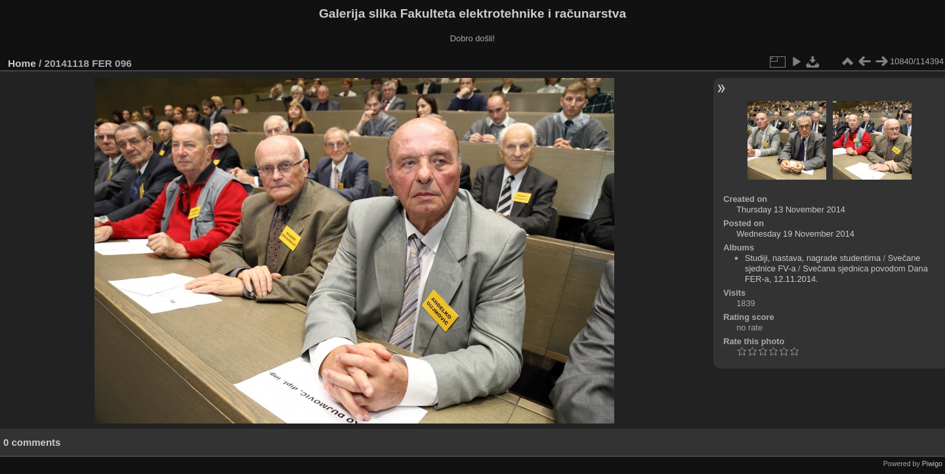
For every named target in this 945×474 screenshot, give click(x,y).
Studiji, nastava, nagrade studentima (813, 258)
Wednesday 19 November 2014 (795, 234)
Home (22, 63)
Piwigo (932, 463)
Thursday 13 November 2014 (790, 209)
